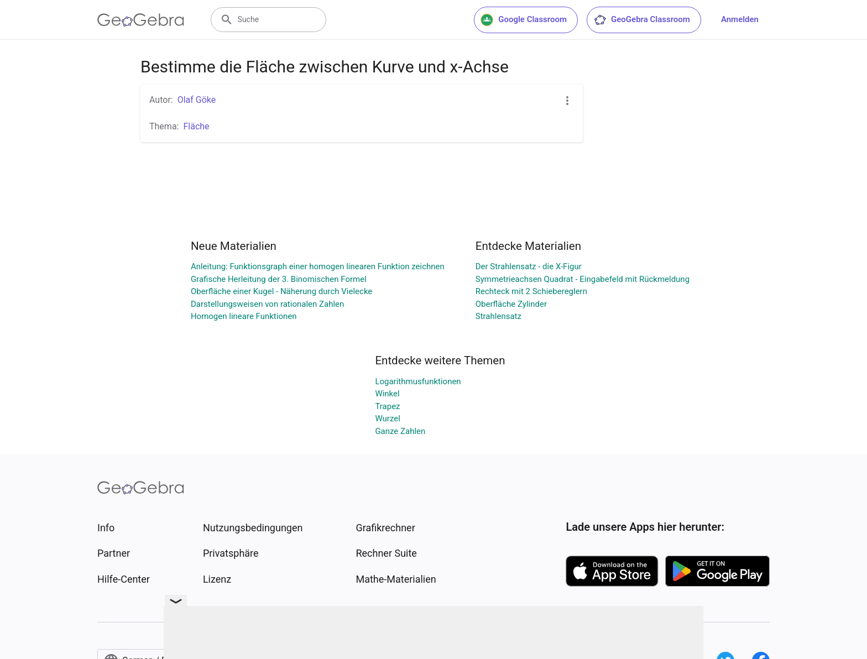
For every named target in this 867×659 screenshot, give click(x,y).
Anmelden (740, 19)
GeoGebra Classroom (641, 20)
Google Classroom (523, 20)
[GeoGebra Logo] (140, 20)
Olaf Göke (196, 100)
